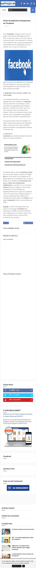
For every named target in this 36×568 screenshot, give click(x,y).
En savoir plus (16, 566)
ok (23, 566)
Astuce (6, 223)
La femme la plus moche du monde (23, 529)
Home (4, 10)
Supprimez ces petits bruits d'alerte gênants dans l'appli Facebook (21, 547)
